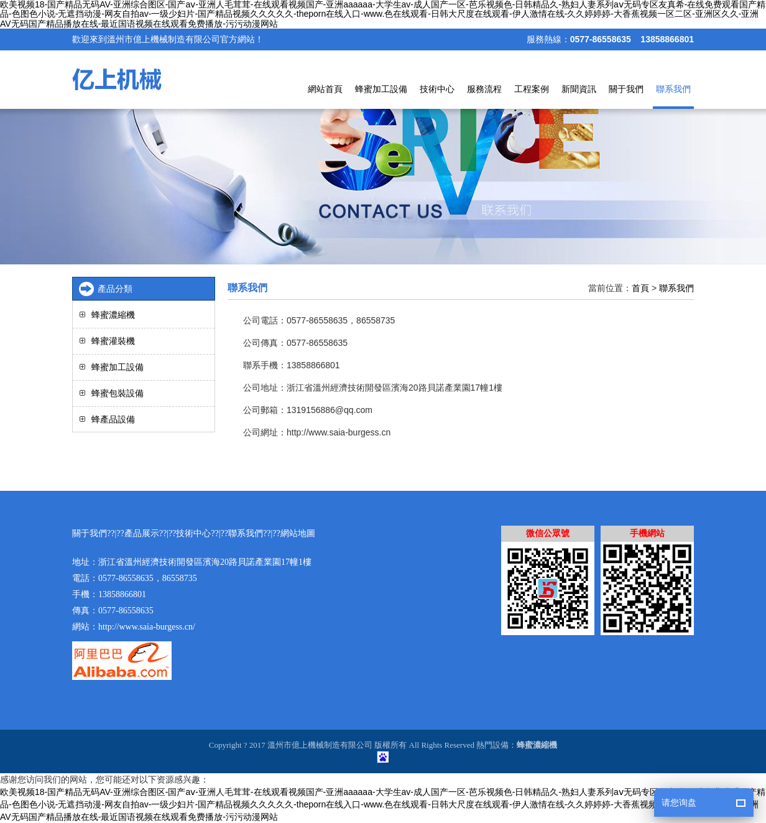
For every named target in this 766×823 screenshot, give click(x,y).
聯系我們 (673, 89)
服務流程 (484, 89)
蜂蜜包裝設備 (117, 393)
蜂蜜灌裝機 (113, 341)
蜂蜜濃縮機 (113, 315)
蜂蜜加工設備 (381, 89)
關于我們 (626, 89)
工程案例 (531, 89)
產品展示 (141, 533)
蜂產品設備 (113, 419)
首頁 (640, 288)
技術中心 (437, 89)
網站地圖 (297, 533)
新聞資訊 (578, 89)
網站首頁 (325, 89)
